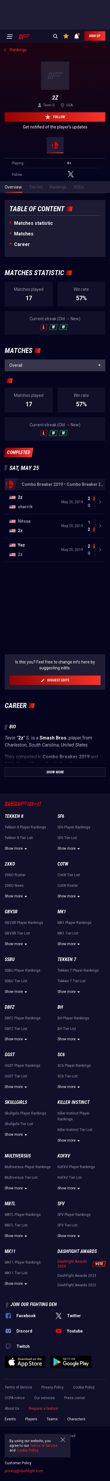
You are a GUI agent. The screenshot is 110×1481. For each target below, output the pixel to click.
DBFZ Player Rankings (22, 1018)
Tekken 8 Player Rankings (25, 827)
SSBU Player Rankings (22, 970)
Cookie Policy (84, 1387)
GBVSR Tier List (17, 933)
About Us (12, 1408)
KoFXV (63, 1156)
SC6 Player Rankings (74, 1066)
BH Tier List (66, 1029)
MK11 (10, 1251)
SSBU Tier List (16, 981)
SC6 (61, 1054)
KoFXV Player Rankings (76, 1167)
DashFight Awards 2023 (76, 1276)
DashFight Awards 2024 (72, 1263)
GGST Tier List (16, 1076)
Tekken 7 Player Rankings (78, 970)
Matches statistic (33, 223)
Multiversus (18, 1156)
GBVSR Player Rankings (24, 923)
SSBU (10, 959)
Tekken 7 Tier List (71, 981)
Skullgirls (16, 1102)
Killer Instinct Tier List (74, 1130)
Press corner (74, 1398)
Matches (23, 234)
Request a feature (43, 1408)
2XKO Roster (15, 875)
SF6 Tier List (67, 838)
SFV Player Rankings (74, 1215)
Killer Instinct (73, 1102)
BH (60, 1007)
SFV (61, 1203)
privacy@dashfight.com (24, 1471)
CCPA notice (15, 1398)
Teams (52, 1419)
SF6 (60, 816)
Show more (17, 849)
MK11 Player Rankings (23, 1262)
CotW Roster (67, 886)
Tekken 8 (14, 816)
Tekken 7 (66, 959)
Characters (76, 1419)
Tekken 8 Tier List (19, 838)
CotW (62, 864)
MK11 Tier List (16, 1273)
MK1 (61, 911)
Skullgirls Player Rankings (25, 1113)
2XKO (10, 864)
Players (31, 1419)
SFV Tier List (67, 1225)
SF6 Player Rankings (73, 827)
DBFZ (9, 1007)
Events (10, 1419)
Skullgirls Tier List (19, 1124)
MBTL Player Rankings (23, 1215)
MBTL (10, 1203)
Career (22, 244)
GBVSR (11, 911)
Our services (44, 1398)
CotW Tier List (68, 875)
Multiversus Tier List (21, 1177)
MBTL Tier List (16, 1225)
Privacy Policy (52, 1387)
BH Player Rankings (73, 1018)
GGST (10, 1054)
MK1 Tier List (67, 933)
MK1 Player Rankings (74, 923)
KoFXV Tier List (69, 1177)
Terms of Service (18, 1387)
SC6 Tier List (67, 1076)
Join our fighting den (34, 1304)
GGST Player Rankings (22, 1066)
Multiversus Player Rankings (28, 1167)
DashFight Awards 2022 (76, 1285)
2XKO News (14, 886)
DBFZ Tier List (16, 1029)
